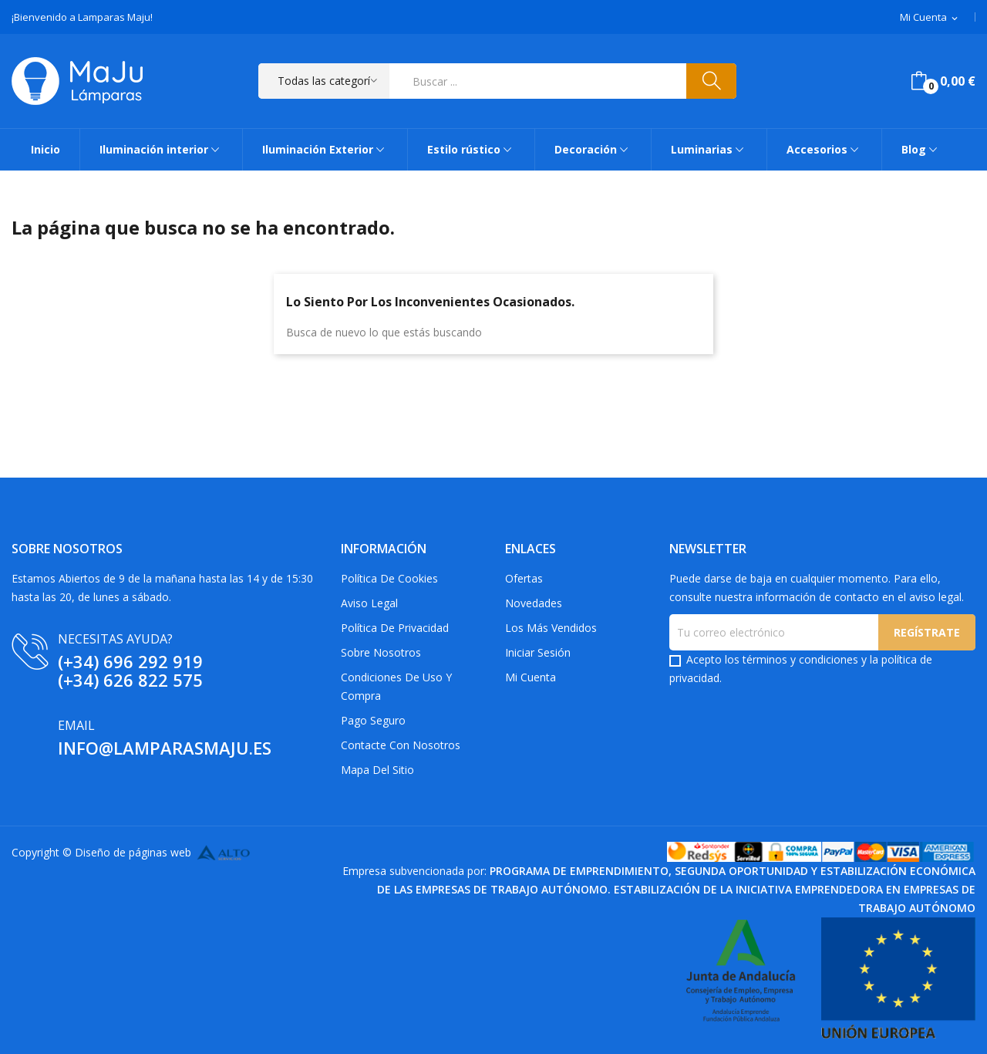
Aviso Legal (369, 603)
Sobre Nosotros (381, 652)
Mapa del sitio (377, 769)
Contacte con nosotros (400, 745)
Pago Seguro (373, 720)
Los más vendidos (551, 627)
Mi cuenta (530, 677)
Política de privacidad (395, 627)
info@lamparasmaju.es (164, 747)
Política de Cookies (389, 578)
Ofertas (524, 578)
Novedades (533, 603)
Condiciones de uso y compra (396, 686)
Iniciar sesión (538, 652)
